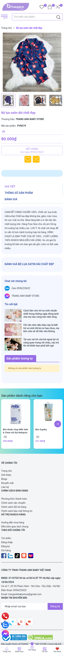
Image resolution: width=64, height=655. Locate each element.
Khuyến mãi (7, 472)
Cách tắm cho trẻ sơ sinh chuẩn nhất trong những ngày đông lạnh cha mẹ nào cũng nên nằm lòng (41, 313)
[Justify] (58, 16)
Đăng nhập (7, 531)
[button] (57, 413)
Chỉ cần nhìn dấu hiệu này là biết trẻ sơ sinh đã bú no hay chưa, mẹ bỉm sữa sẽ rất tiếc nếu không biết (41, 324)
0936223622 (20, 579)
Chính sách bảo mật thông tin (16, 500)
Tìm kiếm (6, 527)
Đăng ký (5, 535)
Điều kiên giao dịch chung (14, 516)
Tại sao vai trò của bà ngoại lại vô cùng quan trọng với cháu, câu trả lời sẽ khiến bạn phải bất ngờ (41, 335)
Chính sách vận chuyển (13, 492)
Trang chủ (6, 460)
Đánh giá (11, 199)
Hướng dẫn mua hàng (12, 511)
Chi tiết (10, 186)
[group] (32, 62)
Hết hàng (32, 150)
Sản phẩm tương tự (19, 348)
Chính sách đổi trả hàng (13, 496)
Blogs (4, 468)
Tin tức (45, 651)
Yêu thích (57, 651)
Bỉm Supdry (41, 419)
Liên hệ (5, 476)
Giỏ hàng (6, 539)
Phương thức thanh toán (14, 488)
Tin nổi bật (11, 304)
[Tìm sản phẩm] (37, 16)
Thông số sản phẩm (19, 192)
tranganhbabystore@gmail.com (25, 583)
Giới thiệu (6, 464)
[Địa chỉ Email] (32, 595)
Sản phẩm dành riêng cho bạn (21, 385)
